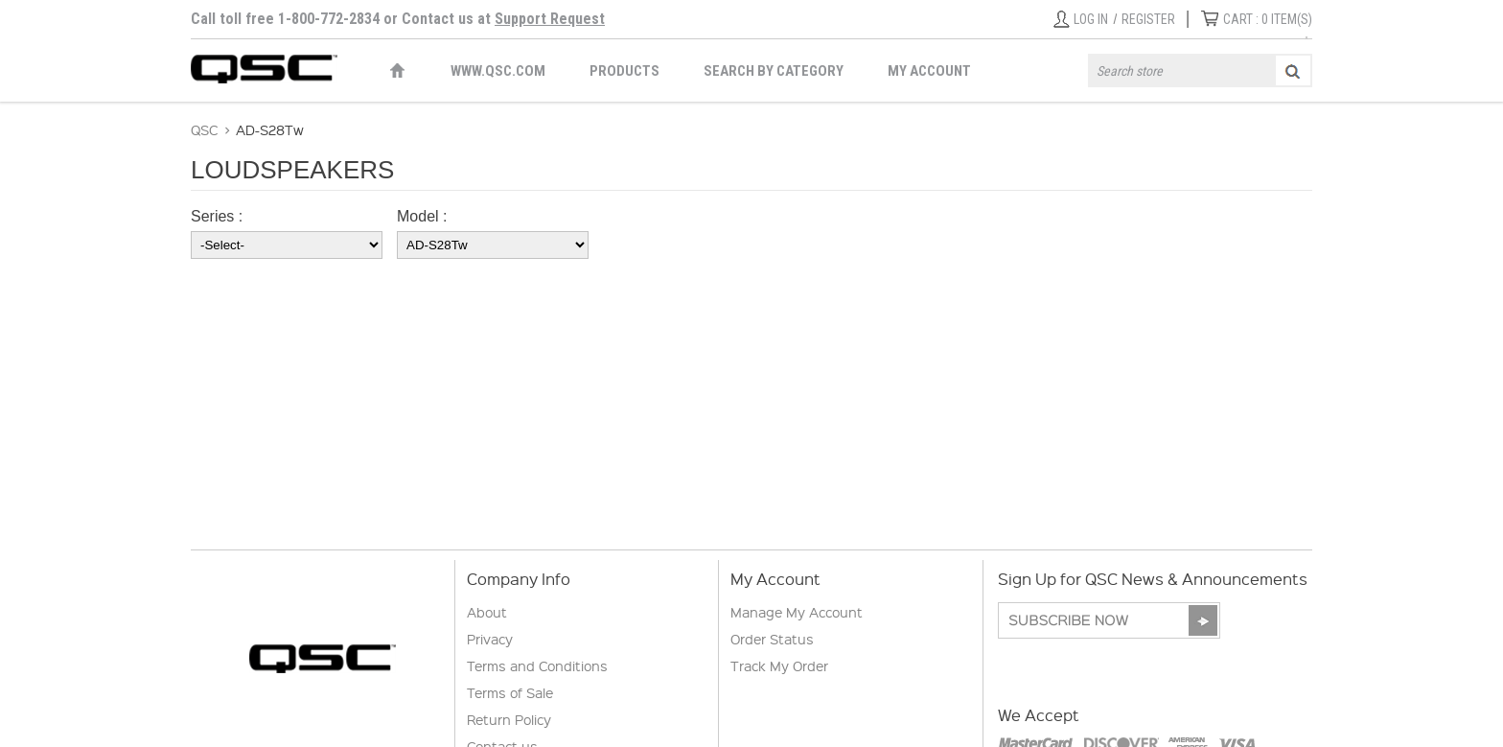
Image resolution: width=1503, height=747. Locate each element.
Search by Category (774, 71)
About (487, 611)
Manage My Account (796, 611)
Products (624, 71)
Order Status (772, 638)
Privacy (490, 638)
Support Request (550, 19)
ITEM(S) (1267, 19)
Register (1148, 19)
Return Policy (509, 719)
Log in (1091, 19)
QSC (204, 129)
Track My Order (779, 665)
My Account (929, 71)
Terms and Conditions (537, 665)
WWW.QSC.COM (498, 71)
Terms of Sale (510, 692)
